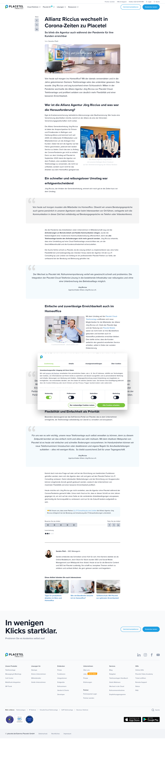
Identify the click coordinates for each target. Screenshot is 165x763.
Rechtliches (55, 737)
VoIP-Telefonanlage (67, 713)
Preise (59, 673)
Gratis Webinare (114, 686)
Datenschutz (43, 737)
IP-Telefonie (32, 713)
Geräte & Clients (63, 694)
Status (137, 690)
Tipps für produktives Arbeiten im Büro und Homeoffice (53, 601)
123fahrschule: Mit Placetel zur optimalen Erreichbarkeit (107, 600)
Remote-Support (141, 686)
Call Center (9, 682)
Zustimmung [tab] (48, 363)
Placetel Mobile (109, 331)
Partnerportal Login (90, 697)
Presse (85, 682)
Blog (110, 673)
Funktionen (61, 677)
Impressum (67, 737)
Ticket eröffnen (140, 682)
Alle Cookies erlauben (111, 405)
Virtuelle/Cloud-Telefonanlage (49, 713)
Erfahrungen (87, 686)
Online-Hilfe (139, 673)
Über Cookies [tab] (116, 363)
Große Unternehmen (38, 686)
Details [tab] (71, 363)
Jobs (85, 677)
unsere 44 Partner (52, 373)
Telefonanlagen (21, 713)
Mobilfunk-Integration (12, 686)
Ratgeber (112, 677)
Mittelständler (36, 682)
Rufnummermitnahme (117, 694)
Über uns (86, 673)
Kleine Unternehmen (38, 677)
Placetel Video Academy (144, 677)
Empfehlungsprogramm (117, 698)
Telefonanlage (10, 673)
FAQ (136, 694)
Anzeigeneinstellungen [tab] (93, 363)
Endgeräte (61, 686)
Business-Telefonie (82, 713)
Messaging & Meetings (13, 677)
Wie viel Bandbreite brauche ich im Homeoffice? (82, 600)
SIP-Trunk (8, 690)
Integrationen (62, 682)
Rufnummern (61, 690)
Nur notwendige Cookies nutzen (82, 405)
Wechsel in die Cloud (116, 690)
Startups (34, 673)
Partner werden (88, 701)
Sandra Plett (53, 45)
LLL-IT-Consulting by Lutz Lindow (84, 514)
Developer (61, 698)
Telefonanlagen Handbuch (118, 682)
